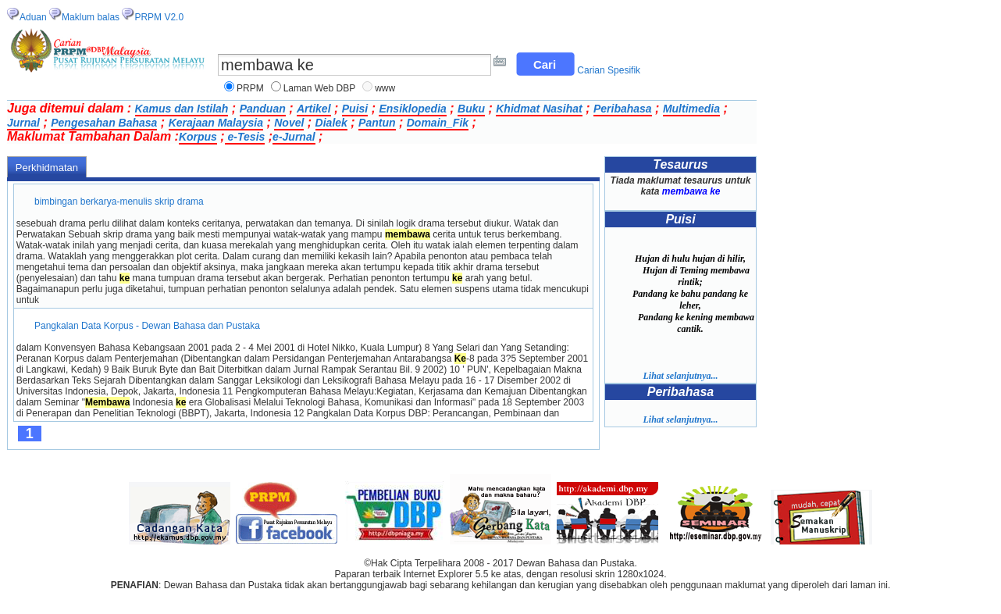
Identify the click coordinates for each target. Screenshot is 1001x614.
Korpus (198, 136)
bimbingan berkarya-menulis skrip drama (119, 201)
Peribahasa (622, 108)
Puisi (355, 108)
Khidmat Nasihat (539, 108)
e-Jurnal (294, 136)
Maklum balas (90, 17)
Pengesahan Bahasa (104, 122)
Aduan (33, 17)
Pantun (376, 122)
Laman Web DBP (319, 88)
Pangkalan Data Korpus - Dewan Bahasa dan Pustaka (147, 325)
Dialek (331, 122)
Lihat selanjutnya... (680, 375)
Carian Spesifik (608, 70)
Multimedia (691, 108)
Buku (471, 108)
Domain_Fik (437, 122)
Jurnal (23, 122)
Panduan (263, 108)
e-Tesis (245, 136)
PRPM (250, 88)
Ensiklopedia (412, 108)
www (385, 88)
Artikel (314, 108)
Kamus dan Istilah (182, 108)
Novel (289, 122)
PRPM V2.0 (158, 17)
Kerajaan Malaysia (216, 122)
